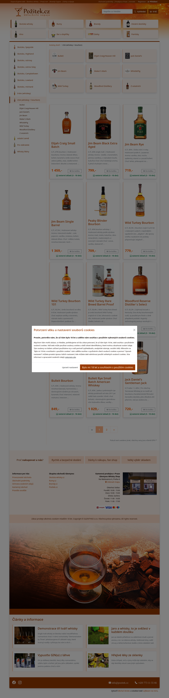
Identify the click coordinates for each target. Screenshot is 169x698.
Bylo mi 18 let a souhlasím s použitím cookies (107, 367)
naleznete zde (70, 357)
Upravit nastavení (70, 367)
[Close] (134, 330)
